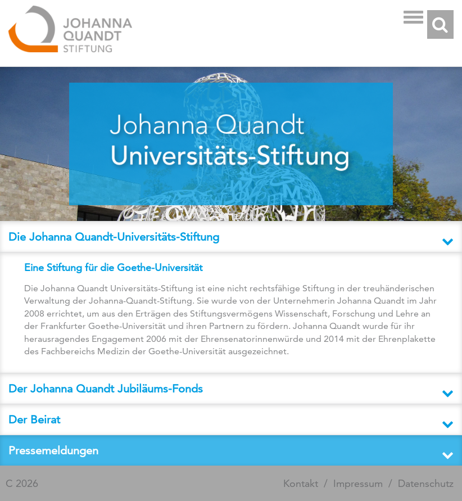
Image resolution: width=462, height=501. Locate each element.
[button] (231, 237)
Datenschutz (426, 483)
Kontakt (300, 483)
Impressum (358, 483)
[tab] (231, 236)
